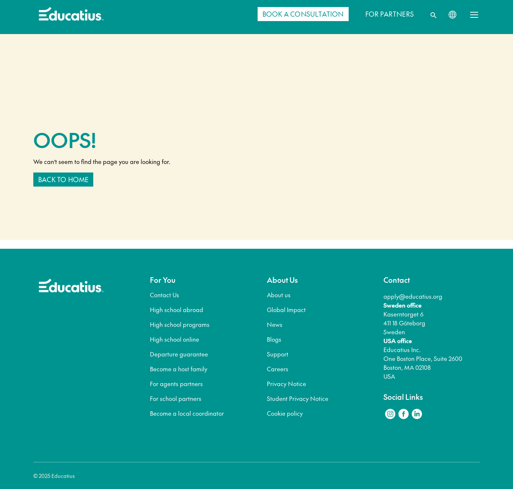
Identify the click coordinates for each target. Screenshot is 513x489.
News (274, 324)
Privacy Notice (286, 383)
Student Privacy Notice (297, 398)
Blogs (274, 339)
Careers (277, 369)
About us (279, 295)
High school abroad (176, 309)
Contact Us (164, 295)
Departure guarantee (179, 354)
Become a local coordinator (187, 413)
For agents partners (176, 383)
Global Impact (286, 309)
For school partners (175, 398)
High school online (174, 339)
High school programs (179, 324)
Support (277, 354)
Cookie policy (285, 413)
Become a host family (178, 369)
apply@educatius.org (412, 296)
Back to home (63, 179)
